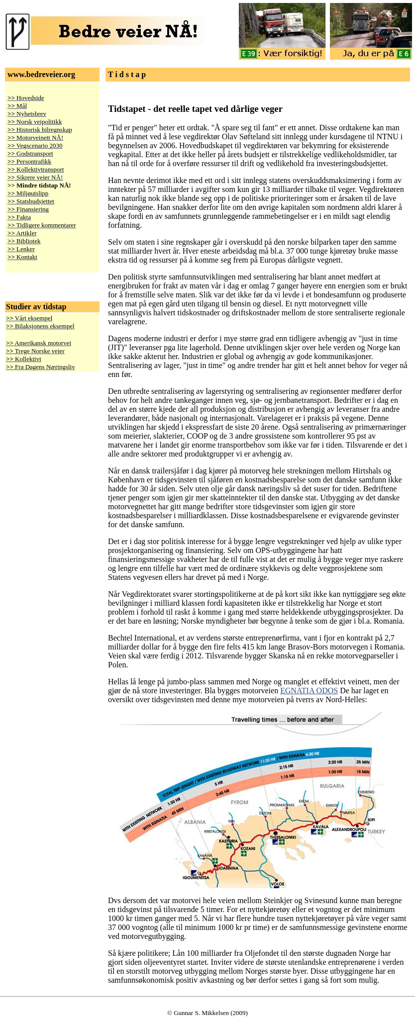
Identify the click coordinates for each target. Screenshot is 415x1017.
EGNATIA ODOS (309, 690)
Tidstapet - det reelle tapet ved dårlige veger (195, 108)
